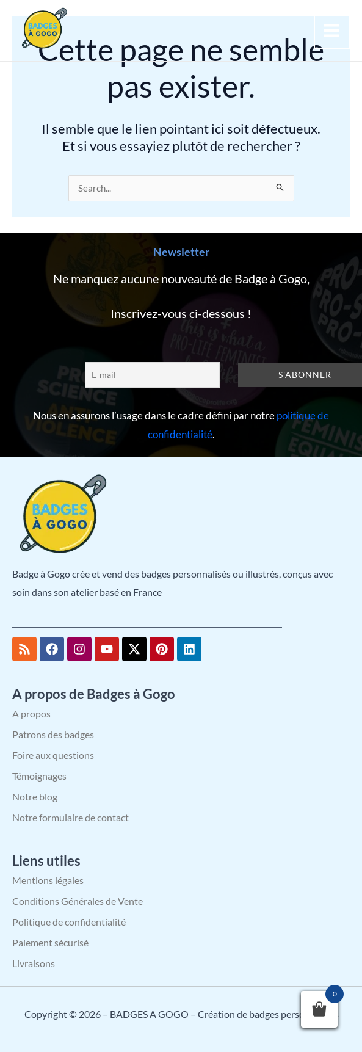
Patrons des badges (53, 734)
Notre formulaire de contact (70, 817)
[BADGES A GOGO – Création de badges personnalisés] (42, 29)
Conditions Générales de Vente (77, 901)
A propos (31, 713)
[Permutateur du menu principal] (332, 30)
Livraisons (33, 963)
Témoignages (39, 776)
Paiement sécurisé (50, 942)
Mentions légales (48, 880)
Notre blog (34, 796)
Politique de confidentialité (69, 921)
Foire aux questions (53, 755)
